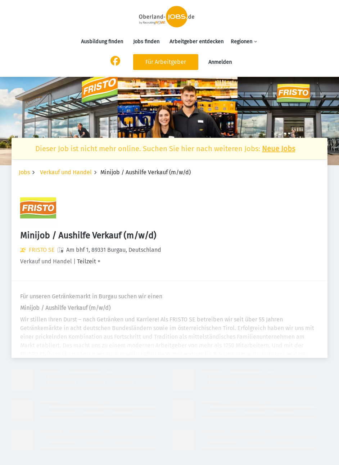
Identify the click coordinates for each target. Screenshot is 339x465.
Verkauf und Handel (66, 172)
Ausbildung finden (102, 42)
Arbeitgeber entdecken (196, 42)
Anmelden (220, 62)
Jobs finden (146, 42)
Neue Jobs (278, 148)
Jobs (24, 172)
